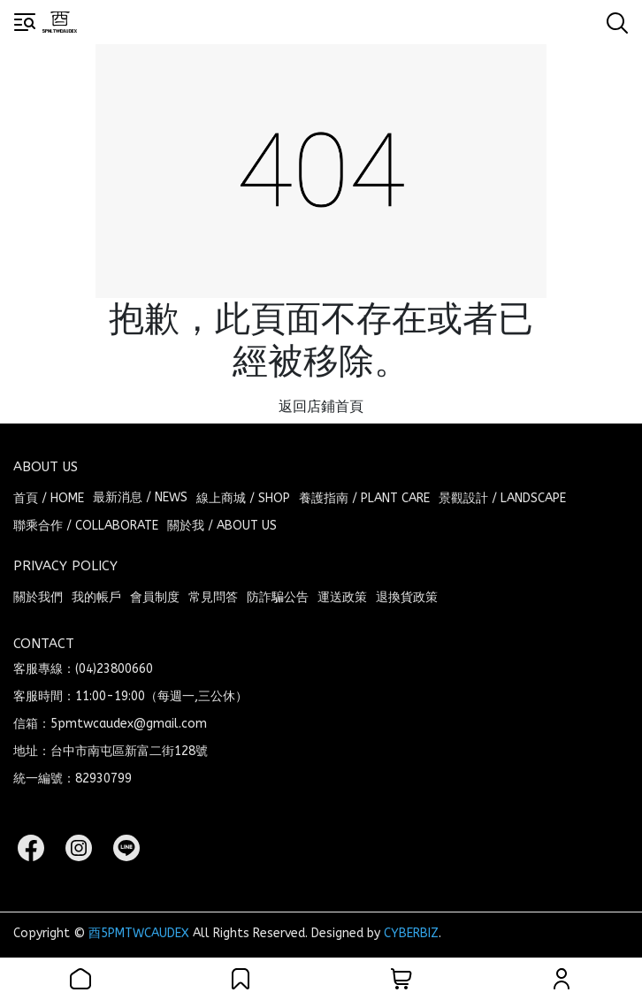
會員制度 (155, 597)
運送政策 (342, 597)
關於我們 (38, 597)
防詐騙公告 (278, 597)
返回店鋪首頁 (321, 406)
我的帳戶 (96, 597)
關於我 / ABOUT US (222, 525)
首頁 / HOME (48, 498)
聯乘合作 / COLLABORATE (85, 525)
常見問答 (213, 597)
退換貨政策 (407, 597)
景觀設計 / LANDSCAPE (502, 498)
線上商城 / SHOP (243, 498)
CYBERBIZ (411, 933)
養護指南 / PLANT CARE (364, 498)
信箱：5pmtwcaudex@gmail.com (110, 723)
